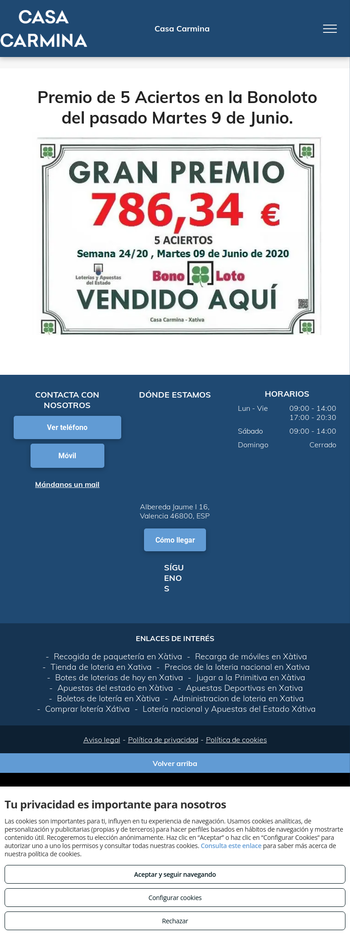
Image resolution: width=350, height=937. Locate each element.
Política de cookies (236, 739)
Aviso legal (101, 739)
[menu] (330, 29)
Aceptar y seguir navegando (175, 874)
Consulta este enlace (231, 845)
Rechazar (175, 920)
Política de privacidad (163, 739)
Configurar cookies (175, 897)
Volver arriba (175, 763)
